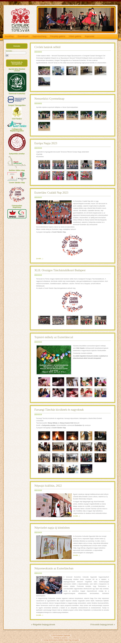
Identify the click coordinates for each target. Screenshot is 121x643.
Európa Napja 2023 (45, 143)
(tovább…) (39, 258)
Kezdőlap (9, 36)
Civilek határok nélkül (47, 47)
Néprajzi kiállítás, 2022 (48, 485)
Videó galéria (75, 36)
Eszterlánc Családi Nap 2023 (51, 192)
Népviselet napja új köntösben (52, 527)
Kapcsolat (89, 36)
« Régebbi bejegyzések (43, 624)
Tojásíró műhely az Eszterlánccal (53, 337)
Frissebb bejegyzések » (103, 624)
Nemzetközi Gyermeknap (49, 98)
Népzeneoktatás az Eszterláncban (53, 568)
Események (23, 36)
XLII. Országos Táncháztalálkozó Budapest (60, 270)
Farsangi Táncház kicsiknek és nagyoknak (59, 409)
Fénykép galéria (57, 36)
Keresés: (9, 51)
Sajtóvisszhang (39, 36)
